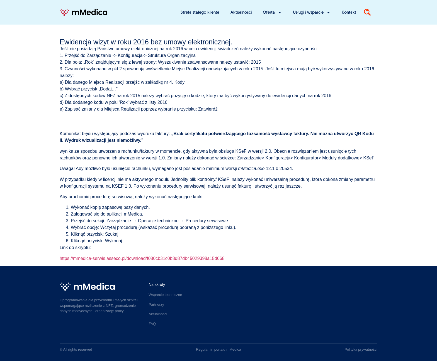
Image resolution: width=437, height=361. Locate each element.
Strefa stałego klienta (200, 12)
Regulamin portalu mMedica (218, 349)
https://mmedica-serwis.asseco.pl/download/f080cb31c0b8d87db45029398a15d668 (142, 258)
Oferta (272, 12)
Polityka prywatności (360, 349)
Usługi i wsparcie (312, 12)
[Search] (367, 12)
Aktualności (241, 12)
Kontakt (349, 12)
